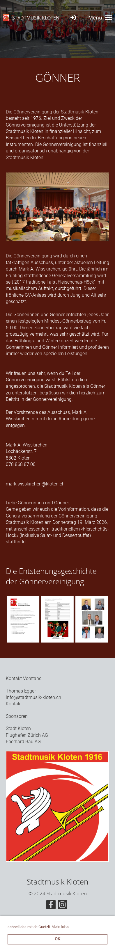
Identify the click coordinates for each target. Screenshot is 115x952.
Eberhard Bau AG (23, 741)
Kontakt (14, 704)
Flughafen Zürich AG (27, 735)
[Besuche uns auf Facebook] (51, 906)
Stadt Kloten (18, 728)
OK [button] (57, 939)
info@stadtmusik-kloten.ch (33, 697)
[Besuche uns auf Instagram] (62, 906)
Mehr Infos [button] (61, 926)
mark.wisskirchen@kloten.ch (35, 484)
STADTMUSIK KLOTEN (35, 18)
